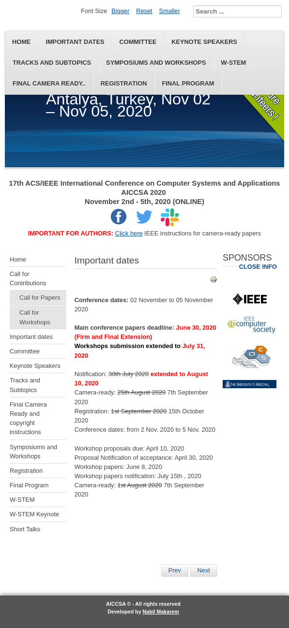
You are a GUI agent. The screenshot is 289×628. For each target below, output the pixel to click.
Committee (138, 41)
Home (21, 41)
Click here (129, 233)
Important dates (75, 41)
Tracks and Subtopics (52, 62)
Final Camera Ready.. (49, 83)
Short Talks (25, 529)
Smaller (169, 11)
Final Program (188, 83)
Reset (144, 11)
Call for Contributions (28, 278)
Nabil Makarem (161, 611)
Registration (124, 83)
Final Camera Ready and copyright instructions (28, 418)
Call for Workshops (34, 317)
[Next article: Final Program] (203, 570)
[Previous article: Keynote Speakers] (174, 570)
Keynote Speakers (204, 41)
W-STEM (233, 62)
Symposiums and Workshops (156, 62)
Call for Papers (40, 297)
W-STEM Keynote (34, 514)
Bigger (120, 11)
